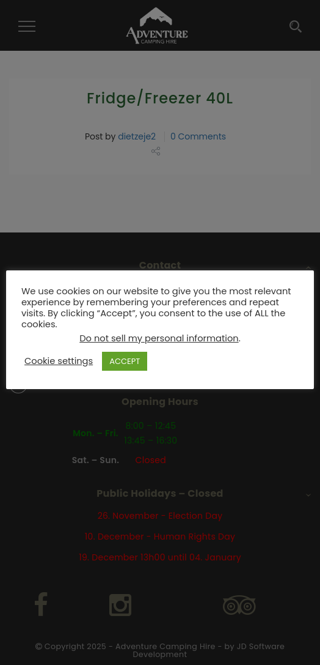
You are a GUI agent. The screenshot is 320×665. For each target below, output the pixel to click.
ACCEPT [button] (124, 361)
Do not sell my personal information (158, 338)
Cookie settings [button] (58, 360)
